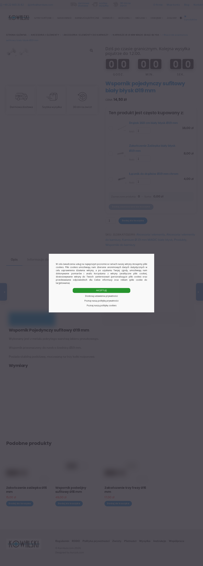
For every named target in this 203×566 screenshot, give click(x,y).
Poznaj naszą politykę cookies (101, 305)
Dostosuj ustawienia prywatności (101, 295)
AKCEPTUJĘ (101, 290)
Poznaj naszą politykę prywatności (101, 300)
